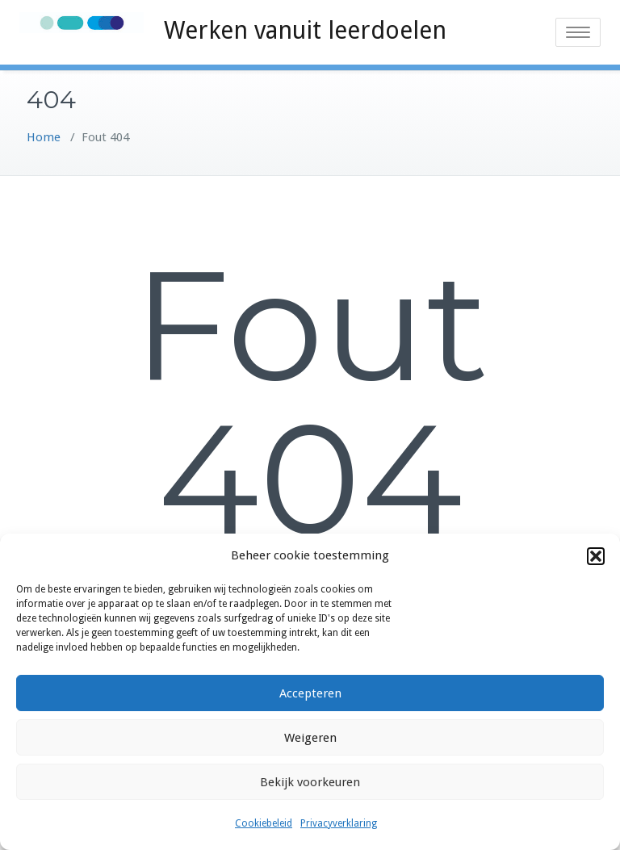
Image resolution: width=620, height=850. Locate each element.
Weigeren (310, 738)
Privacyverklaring (338, 823)
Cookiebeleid (263, 823)
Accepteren (310, 693)
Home (44, 137)
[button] (596, 556)
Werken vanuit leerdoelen (305, 30)
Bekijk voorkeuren (310, 782)
